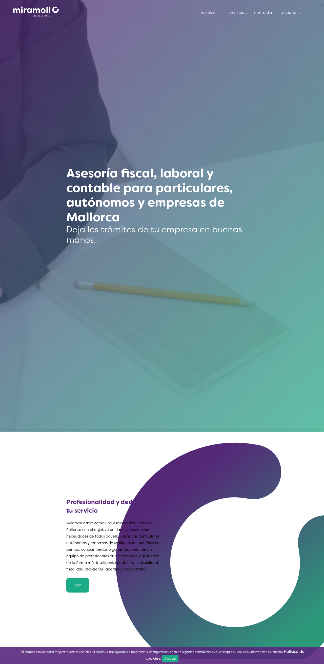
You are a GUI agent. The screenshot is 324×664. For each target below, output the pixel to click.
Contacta (263, 12)
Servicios (236, 12)
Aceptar (170, 658)
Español (289, 12)
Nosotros (36, 12)
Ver (78, 585)
